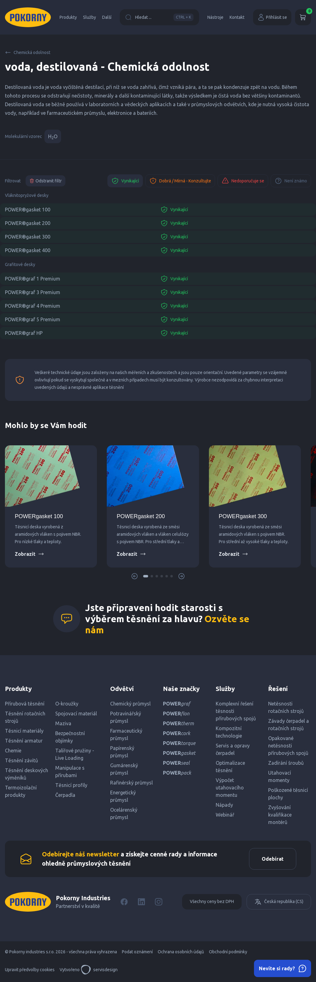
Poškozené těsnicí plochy (288, 793)
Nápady (224, 805)
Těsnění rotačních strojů (25, 717)
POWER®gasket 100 (27, 209)
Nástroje (215, 17)
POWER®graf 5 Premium (32, 319)
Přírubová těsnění (24, 703)
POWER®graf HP (24, 333)
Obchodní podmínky (228, 951)
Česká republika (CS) (278, 901)
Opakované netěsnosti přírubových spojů (288, 745)
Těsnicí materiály (24, 731)
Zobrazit (29, 554)
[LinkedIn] (141, 901)
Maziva (63, 723)
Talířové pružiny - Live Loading (74, 754)
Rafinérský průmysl (131, 782)
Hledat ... (159, 17)
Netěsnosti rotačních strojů (286, 707)
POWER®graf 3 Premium (32, 292)
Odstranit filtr (45, 180)
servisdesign (99, 970)
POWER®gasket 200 (27, 223)
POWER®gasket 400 (27, 250)
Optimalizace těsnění (230, 766)
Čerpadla (65, 795)
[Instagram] (158, 901)
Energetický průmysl (123, 796)
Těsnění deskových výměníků (26, 774)
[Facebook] (124, 901)
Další (106, 17)
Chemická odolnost (27, 52)
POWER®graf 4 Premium (32, 306)
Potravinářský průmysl (125, 717)
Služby (89, 17)
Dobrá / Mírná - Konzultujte (180, 181)
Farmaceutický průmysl (126, 734)
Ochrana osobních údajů (181, 951)
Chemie (13, 750)
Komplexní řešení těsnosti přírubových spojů (236, 711)
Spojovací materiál (76, 713)
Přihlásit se (272, 17)
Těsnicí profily (71, 785)
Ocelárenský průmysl (123, 813)
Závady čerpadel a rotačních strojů (288, 724)
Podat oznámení (137, 951)
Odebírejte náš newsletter (80, 854)
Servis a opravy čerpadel (233, 749)
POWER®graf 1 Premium (32, 278)
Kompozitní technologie (229, 732)
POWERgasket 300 (243, 516)
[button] (145, 576)
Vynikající (125, 181)
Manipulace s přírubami (70, 771)
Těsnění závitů (21, 760)
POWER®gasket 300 (27, 236)
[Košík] (303, 17)
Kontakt (237, 17)
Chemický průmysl (130, 703)
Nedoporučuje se (243, 181)
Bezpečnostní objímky (70, 736)
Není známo (291, 181)
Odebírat (273, 859)
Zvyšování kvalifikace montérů (280, 815)
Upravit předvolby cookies (30, 969)
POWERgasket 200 (141, 516)
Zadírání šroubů (286, 763)
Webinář (225, 815)
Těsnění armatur (24, 740)
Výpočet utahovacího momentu (230, 787)
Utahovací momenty (279, 776)
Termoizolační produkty (21, 791)
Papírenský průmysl (122, 751)
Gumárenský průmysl (124, 769)
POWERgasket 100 (39, 516)
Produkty (68, 17)
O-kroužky (66, 703)
